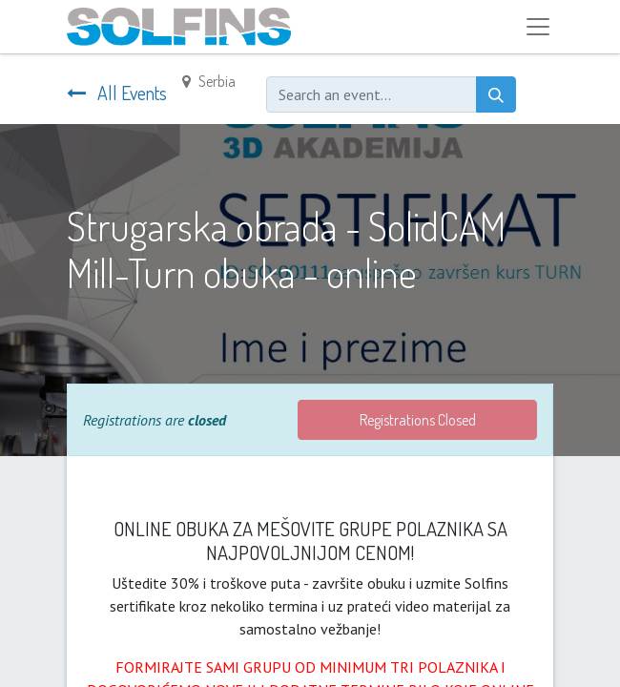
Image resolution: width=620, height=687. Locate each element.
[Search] (496, 94)
